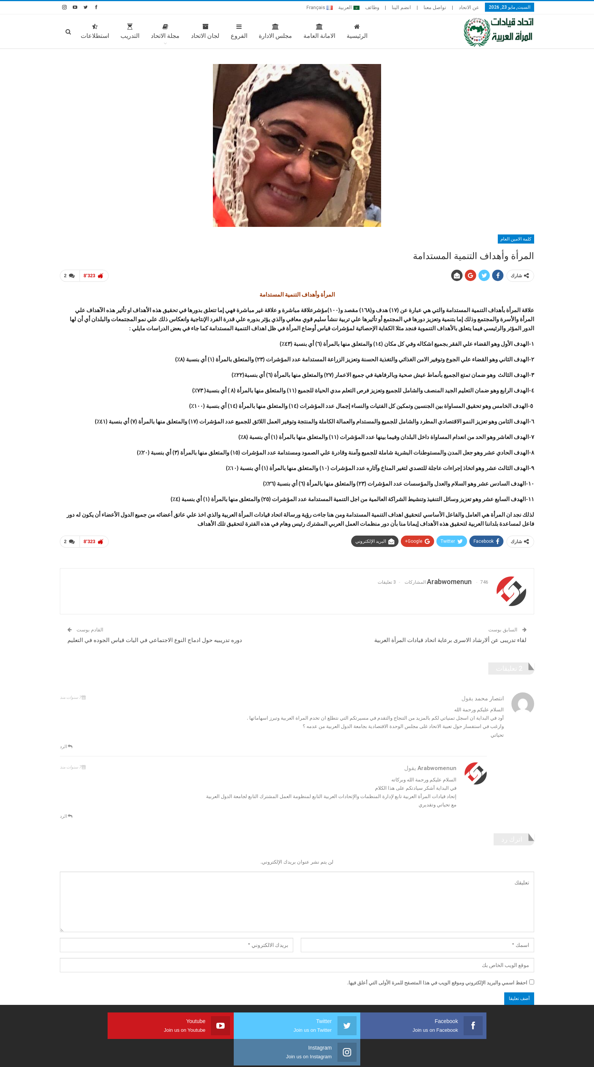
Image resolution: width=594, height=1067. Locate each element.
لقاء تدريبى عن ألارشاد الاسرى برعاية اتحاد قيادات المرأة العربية (450, 637)
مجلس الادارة (275, 31)
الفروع (239, 31)
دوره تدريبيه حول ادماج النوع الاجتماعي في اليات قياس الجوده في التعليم (154, 637)
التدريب (130, 31)
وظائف (372, 7)
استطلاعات (95, 31)
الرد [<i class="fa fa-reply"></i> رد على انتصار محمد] (66, 743)
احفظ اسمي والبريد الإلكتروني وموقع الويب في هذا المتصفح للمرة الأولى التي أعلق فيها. (437, 979)
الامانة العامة (319, 31)
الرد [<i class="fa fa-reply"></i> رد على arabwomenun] (66, 813)
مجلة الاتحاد (165, 31)
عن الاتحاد (469, 7)
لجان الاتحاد (205, 31)
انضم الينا (401, 7)
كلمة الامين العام (515, 239)
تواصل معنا (435, 7)
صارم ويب (66, 1055)
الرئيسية (357, 31)
